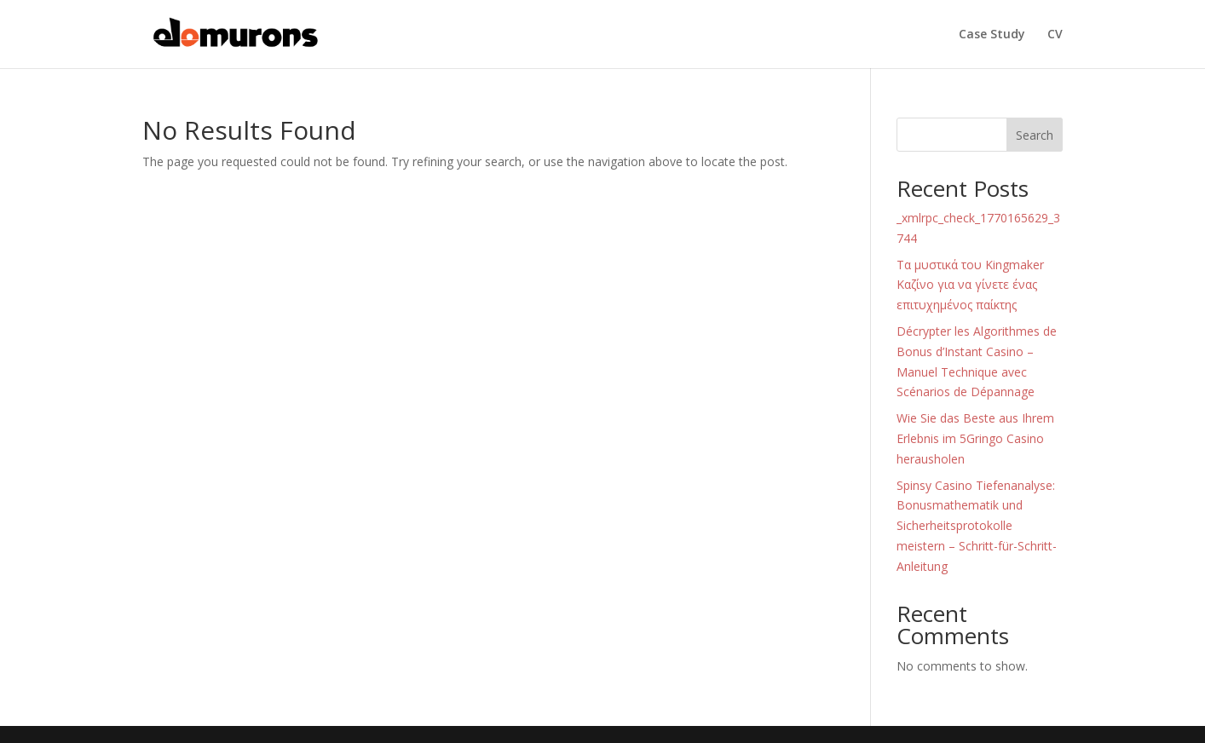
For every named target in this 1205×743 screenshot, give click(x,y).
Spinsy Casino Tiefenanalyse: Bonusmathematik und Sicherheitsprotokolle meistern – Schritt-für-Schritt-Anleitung (977, 525)
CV (1055, 35)
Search (1034, 135)
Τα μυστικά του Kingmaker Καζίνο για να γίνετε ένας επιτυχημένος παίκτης (970, 285)
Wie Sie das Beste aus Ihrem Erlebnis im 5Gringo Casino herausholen (975, 438)
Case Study (992, 35)
